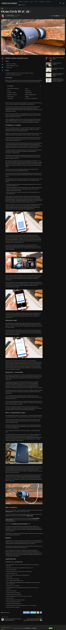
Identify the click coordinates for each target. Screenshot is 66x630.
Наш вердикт (28, 90)
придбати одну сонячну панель (19, 523)
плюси (27, 88)
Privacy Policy (27, 628)
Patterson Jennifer (10, 15)
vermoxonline (9, 3)
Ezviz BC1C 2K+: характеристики (31, 98)
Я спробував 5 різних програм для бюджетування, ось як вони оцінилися (58, 74)
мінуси (9, 90)
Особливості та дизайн (12, 92)
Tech (2, 8)
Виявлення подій (28, 92)
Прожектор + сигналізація (12, 94)
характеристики (10, 98)
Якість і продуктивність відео (31, 94)
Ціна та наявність (11, 96)
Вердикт (27, 96)
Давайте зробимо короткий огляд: (13, 88)
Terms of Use (33, 628)
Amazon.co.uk (8, 511)
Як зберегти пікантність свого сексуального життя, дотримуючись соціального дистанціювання (58, 80)
